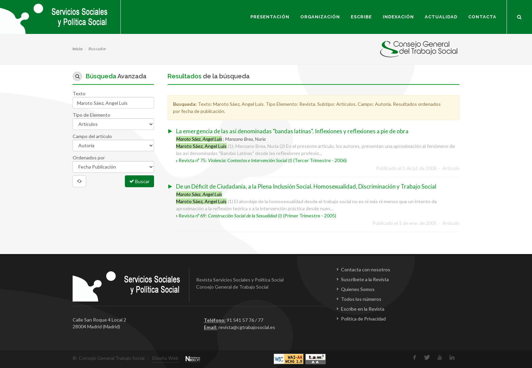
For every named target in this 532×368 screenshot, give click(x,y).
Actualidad (441, 16)
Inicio (77, 48)
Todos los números (361, 299)
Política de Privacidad (363, 319)
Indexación (398, 16)
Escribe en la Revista (362, 309)
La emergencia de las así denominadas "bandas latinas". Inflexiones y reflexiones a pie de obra (292, 131)
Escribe (361, 16)
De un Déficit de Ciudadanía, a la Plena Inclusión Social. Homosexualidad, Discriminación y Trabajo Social (306, 186)
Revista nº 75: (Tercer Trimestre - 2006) (262, 160)
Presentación (269, 16)
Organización (320, 16)
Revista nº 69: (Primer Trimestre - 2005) (257, 215)
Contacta (482, 16)
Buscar (139, 181)
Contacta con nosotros (365, 269)
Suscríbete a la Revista (365, 279)
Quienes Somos (358, 289)
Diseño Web (165, 358)
